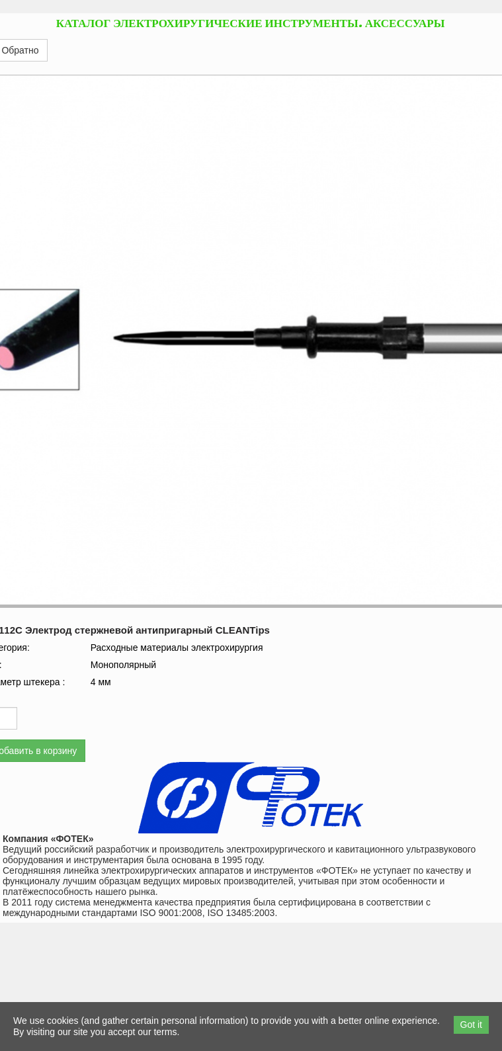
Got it (471, 1024)
